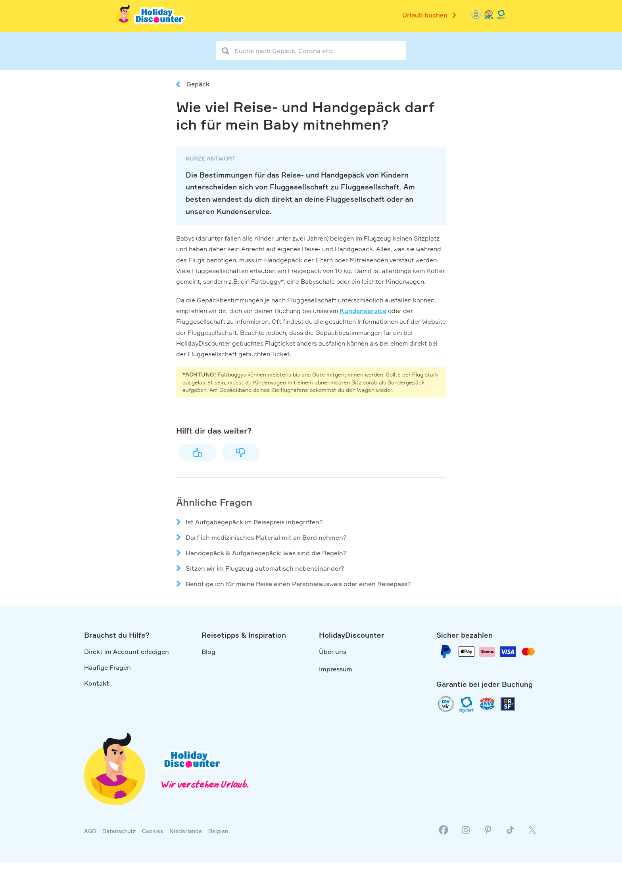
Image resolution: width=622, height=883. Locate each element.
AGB (90, 831)
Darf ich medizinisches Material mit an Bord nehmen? (266, 537)
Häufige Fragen (107, 667)
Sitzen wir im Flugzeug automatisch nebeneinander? (265, 568)
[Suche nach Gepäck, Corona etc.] (311, 50)
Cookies (152, 831)
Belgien (218, 831)
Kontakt (96, 683)
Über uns (332, 652)
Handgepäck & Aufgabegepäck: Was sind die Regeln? (266, 553)
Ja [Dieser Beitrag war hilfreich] (197, 452)
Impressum (335, 669)
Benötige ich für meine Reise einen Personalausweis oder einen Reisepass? (298, 584)
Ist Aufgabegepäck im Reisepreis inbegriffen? (254, 522)
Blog (208, 652)
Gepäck (197, 84)
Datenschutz (119, 831)
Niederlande (185, 831)
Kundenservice (363, 311)
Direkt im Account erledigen (126, 652)
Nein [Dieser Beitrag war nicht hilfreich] (241, 452)
